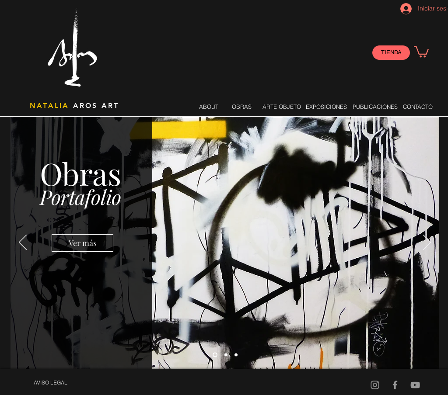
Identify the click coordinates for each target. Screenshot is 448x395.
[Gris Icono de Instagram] (375, 385)
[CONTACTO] (417, 106)
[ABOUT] (208, 106)
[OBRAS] (241, 106)
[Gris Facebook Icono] (395, 385)
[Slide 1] (215, 355)
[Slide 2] (226, 355)
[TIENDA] (391, 52)
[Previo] (23, 243)
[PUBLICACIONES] (375, 106)
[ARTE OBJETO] (281, 106)
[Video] (415, 385)
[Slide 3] (236, 355)
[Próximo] (427, 243)
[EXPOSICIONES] (326, 106)
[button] (421, 51)
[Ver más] (82, 243)
